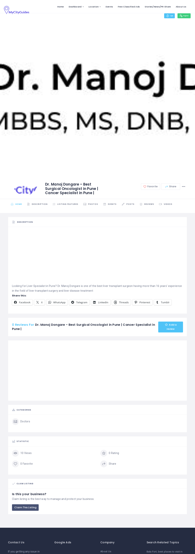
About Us (181, 6)
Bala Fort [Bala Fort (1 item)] (152, 552)
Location (94, 6)
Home (60, 6)
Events (109, 6)
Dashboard (75, 6)
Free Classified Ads (129, 6)
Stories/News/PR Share (158, 6)
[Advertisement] (97, 257)
